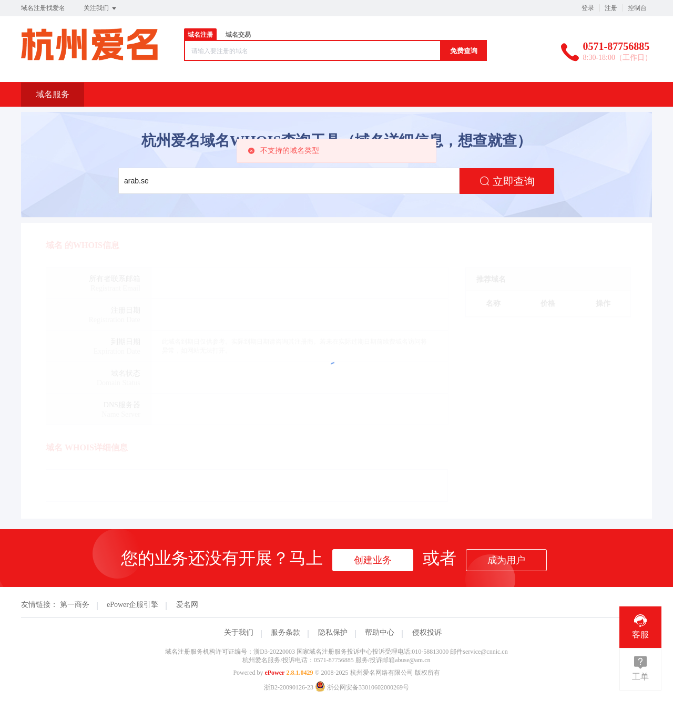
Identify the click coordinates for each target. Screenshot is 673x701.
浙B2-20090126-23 (288, 687)
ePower (274, 672)
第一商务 (74, 605)
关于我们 (238, 632)
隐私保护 (333, 632)
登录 (588, 8)
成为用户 (506, 560)
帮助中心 (379, 632)
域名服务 (52, 94)
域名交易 (238, 34)
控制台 (637, 8)
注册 (611, 8)
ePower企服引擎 (132, 605)
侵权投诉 (427, 632)
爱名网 (187, 605)
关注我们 (101, 8)
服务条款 (285, 632)
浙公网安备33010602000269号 (362, 687)
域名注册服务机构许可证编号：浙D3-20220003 (230, 651)
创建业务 (373, 560)
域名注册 (200, 34)
